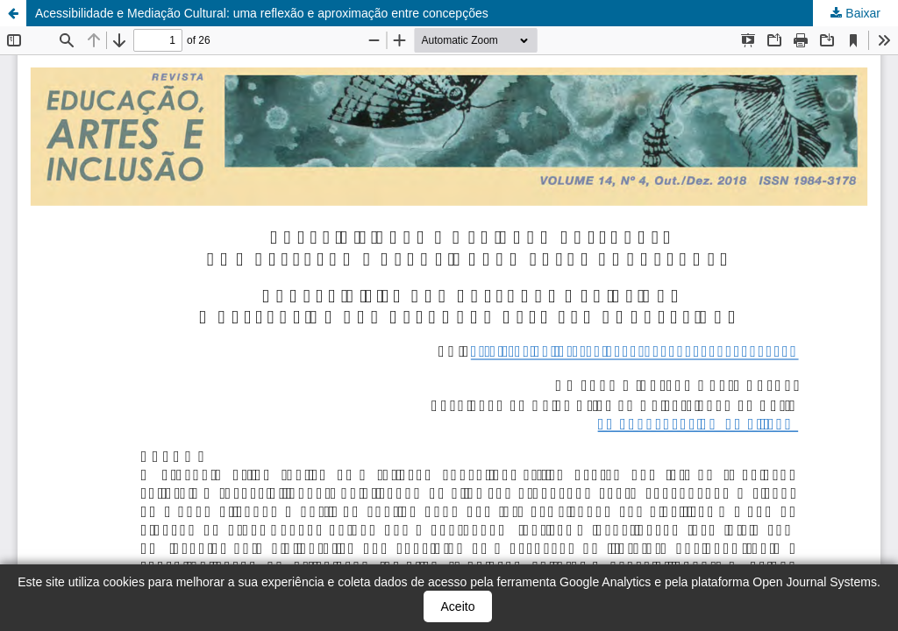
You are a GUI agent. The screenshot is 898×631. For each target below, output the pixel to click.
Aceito (458, 606)
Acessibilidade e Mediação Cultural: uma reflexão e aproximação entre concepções (261, 13)
